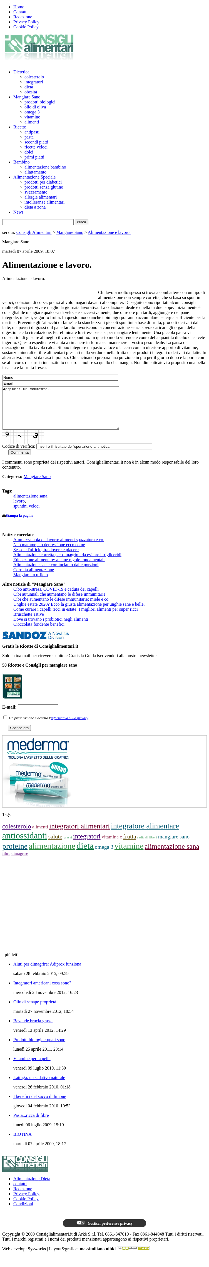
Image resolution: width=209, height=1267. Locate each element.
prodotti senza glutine (43, 187)
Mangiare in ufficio (30, 583)
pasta (29, 137)
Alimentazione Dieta (31, 1187)
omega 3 (32, 112)
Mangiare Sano (26, 97)
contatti (20, 1192)
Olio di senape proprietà (34, 1010)
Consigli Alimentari (34, 232)
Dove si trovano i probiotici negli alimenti (50, 627)
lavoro (19, 509)
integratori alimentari (79, 834)
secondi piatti (36, 142)
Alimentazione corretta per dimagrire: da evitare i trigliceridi (67, 563)
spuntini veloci (26, 514)
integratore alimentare (145, 834)
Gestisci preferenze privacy (104, 1231)
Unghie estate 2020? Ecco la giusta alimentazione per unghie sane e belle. (79, 612)
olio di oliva (35, 107)
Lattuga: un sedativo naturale (39, 1085)
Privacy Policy (26, 21)
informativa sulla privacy (69, 726)
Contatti (20, 11)
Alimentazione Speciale (34, 177)
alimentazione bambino (45, 167)
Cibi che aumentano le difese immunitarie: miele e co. (61, 607)
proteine (15, 854)
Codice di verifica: (18, 454)
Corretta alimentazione (33, 578)
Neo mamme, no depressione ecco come (49, 553)
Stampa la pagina (19, 524)
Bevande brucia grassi (33, 1029)
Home (18, 6)
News (18, 212)
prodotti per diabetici (43, 182)
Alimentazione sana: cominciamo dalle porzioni (56, 573)
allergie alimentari (40, 197)
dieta (28, 87)
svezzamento (36, 192)
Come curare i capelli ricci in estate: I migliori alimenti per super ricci (75, 617)
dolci (28, 152)
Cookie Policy (26, 26)
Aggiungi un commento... (67, 412)
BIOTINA (22, 1142)
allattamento (35, 172)
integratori (33, 82)
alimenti (31, 122)
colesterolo (34, 77)
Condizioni (23, 1212)
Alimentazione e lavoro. (109, 232)
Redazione (22, 16)
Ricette (19, 127)
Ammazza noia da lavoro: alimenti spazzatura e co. (58, 548)
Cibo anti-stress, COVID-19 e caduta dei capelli (56, 597)
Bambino (21, 162)
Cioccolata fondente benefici (38, 632)
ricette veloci (36, 147)
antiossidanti (24, 844)
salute (55, 845)
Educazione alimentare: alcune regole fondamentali (59, 568)
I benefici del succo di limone (39, 1104)
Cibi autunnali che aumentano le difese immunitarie (59, 602)
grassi (67, 845)
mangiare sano (174, 845)
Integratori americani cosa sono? (42, 991)
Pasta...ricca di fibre (31, 1123)
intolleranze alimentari (44, 202)
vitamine (32, 117)
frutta (129, 845)
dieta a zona (35, 207)
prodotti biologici (40, 102)
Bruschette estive (28, 622)
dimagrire (19, 861)
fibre (6, 861)
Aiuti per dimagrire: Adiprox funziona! (48, 972)
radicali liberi (147, 845)
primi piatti (34, 157)
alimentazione (52, 854)
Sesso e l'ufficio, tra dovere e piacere (46, 558)
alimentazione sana (30, 504)
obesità (30, 92)
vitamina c (112, 845)
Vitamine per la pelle (32, 1067)
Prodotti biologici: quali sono (39, 1048)
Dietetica (21, 72)
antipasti (31, 132)
